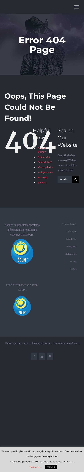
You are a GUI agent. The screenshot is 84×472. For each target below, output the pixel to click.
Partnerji (42, 177)
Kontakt (42, 182)
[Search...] (65, 179)
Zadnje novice (45, 172)
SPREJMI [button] (51, 467)
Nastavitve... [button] (35, 467)
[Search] (75, 179)
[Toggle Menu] (76, 7)
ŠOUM (47, 343)
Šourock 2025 (45, 162)
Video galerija (45, 167)
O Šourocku (44, 157)
